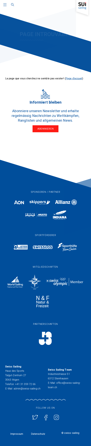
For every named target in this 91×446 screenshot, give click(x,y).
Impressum (16, 434)
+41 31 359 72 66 (25, 384)
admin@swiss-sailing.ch (27, 389)
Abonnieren (45, 129)
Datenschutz (38, 434)
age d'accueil (74, 78)
